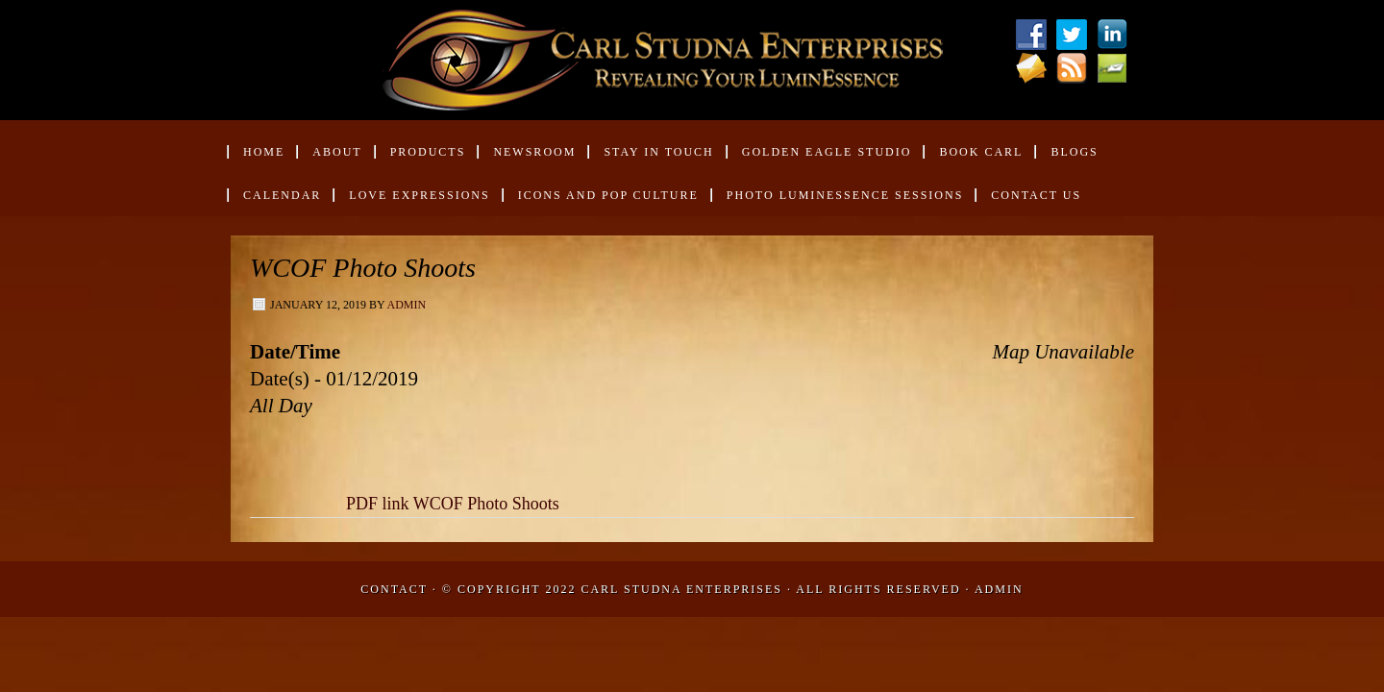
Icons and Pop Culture (608, 195)
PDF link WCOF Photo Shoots (452, 503)
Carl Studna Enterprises (684, 589)
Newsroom (526, 159)
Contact (394, 589)
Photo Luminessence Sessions (845, 195)
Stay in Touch (658, 152)
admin (406, 304)
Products (420, 159)
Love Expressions (419, 195)
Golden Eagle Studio (827, 152)
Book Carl (973, 159)
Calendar (282, 195)
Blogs (1074, 152)
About (328, 159)
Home (263, 152)
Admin (999, 589)
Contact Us (1036, 195)
